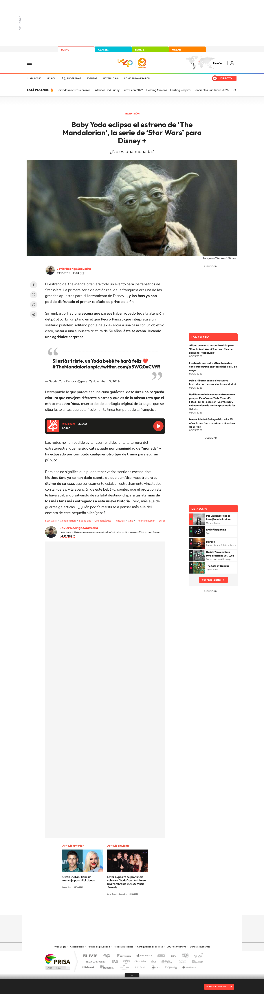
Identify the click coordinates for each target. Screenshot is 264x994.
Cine (130, 520)
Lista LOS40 (34, 78)
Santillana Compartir (144, 956)
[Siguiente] (235, 90)
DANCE (139, 49)
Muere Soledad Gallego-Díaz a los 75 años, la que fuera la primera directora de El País (212, 423)
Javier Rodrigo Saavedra (74, 268)
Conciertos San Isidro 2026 (211, 90)
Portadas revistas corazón (74, 90)
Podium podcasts (124, 966)
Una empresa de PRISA (57, 959)
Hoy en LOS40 (110, 78)
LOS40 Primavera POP (137, 78)
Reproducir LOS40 (158, 426)
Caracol (197, 956)
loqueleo (171, 966)
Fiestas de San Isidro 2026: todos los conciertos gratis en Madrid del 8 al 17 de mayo (213, 366)
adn (184, 956)
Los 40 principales (108, 956)
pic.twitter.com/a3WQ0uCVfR (126, 367)
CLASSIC (103, 49)
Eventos (92, 78)
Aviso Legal (60, 946)
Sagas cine (85, 520)
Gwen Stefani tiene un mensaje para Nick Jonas (78, 878)
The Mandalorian (145, 520)
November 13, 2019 (106, 381)
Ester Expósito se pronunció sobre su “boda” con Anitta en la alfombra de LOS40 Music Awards (126, 882)
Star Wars (51, 520)
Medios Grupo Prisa (57, 968)
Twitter (33, 294)
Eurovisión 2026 (132, 90)
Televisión (132, 113)
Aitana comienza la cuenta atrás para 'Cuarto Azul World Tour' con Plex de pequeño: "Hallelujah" (211, 349)
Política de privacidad (99, 946)
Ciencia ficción (68, 520)
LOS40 (65, 49)
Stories (154, 907)
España (217, 63)
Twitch (147, 907)
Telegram (33, 314)
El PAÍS (90, 956)
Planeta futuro (180, 960)
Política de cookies (123, 946)
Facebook (33, 284)
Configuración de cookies (150, 946)
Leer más (66, 535)
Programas (74, 78)
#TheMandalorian (72, 367)
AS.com (172, 956)
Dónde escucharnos (200, 946)
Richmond (87, 966)
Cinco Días (140, 960)
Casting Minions (156, 90)
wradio (126, 960)
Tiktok (117, 907)
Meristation (189, 966)
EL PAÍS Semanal (167, 960)
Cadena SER (160, 956)
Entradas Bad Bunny (107, 90)
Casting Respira (180, 90)
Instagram (110, 907)
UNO (115, 960)
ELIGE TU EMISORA (217, 986)
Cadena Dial (153, 960)
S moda (155, 966)
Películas (120, 520)
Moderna (105, 966)
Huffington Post (94, 960)
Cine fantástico (102, 520)
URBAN (176, 49)
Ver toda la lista (211, 579)
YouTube (125, 907)
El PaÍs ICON (139, 966)
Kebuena (193, 960)
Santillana (125, 956)
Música (51, 78)
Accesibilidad (77, 946)
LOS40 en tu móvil (176, 946)
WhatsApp (33, 304)
